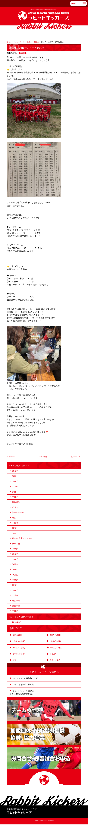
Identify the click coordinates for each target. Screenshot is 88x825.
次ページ (73, 457)
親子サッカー (18, 513)
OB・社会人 (55, 661)
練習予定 (16, 607)
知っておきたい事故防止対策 (26, 679)
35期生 (15, 576)
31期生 (15, 487)
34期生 (15, 565)
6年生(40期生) (19, 655)
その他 (15, 523)
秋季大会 (16, 544)
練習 (14, 518)
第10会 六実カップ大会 (22, 539)
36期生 (15, 586)
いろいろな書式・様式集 (24, 685)
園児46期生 (18, 636)
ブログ (15, 481)
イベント (16, 507)
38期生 (15, 476)
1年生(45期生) (56, 636)
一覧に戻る (43, 457)
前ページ (12, 457)
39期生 (15, 471)
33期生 (15, 555)
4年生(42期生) (19, 649)
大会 (14, 492)
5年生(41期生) (56, 649)
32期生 (22, 53)
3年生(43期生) (56, 643)
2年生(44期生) (19, 643)
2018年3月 (17, 624)
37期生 (15, 597)
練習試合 (16, 502)
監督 (15, 661)
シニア (53, 655)
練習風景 (16, 602)
